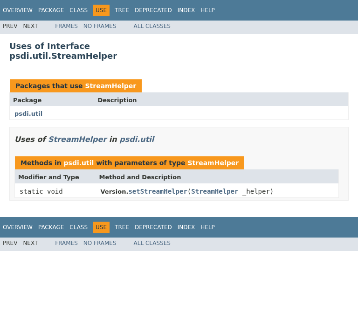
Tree (122, 10)
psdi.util (28, 113)
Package (51, 10)
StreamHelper (110, 86)
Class (78, 10)
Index (186, 10)
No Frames (100, 26)
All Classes (152, 26)
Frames (66, 26)
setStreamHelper (157, 191)
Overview (18, 10)
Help (207, 10)
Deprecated (153, 10)
